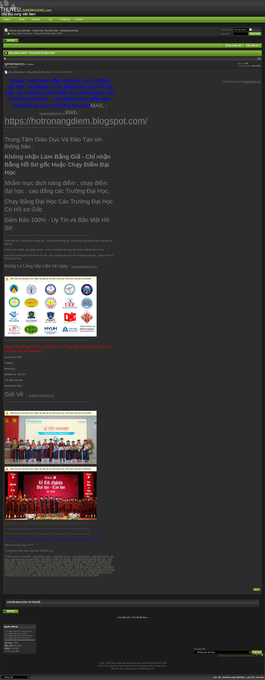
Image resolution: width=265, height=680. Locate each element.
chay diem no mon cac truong (56, 559)
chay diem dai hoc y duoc (98, 564)
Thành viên (36, 19)
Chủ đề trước (124, 617)
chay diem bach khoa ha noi (67, 562)
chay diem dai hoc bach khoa (25, 559)
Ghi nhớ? (255, 30)
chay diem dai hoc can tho (98, 572)
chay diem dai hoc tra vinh (18, 574)
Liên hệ (216, 677)
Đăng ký (7, 19)
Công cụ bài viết (233, 45)
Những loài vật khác (69, 30)
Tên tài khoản (227, 30)
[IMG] (7, 648)
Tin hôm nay (65, 19)
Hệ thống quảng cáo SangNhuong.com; (236, 656)
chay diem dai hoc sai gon (30, 564)
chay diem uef (89, 562)
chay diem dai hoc (62, 556)
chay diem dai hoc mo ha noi (50, 572)
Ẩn (256, 655)
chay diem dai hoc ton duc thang (21, 567)
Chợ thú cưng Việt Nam (19, 30)
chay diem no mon (42, 556)
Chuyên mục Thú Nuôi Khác (45, 30)
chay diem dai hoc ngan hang (84, 574)
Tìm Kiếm (79, 19)
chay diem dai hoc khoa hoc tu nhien (50, 574)
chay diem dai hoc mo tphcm (20, 572)
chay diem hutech (81, 556)
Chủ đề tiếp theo (139, 617)
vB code (8, 643)
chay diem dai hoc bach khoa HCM (33, 562)
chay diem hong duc (74, 564)
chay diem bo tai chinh (40, 569)
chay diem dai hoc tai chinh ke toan (55, 567)
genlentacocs (15, 64)
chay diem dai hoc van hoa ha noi (70, 569)
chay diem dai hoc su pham (88, 567)
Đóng (262, 655)
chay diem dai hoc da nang (101, 569)
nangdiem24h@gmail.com (52, 113)
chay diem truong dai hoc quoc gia (89, 559)
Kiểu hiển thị (252, 45)
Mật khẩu (225, 34)
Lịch (50, 19)
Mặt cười (9, 645)
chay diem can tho (75, 572)
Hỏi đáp (22, 19)
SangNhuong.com (252, 81)
